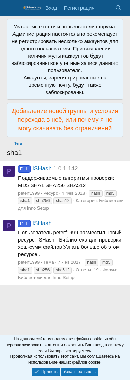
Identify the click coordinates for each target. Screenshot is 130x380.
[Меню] (13, 8)
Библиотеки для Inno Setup (46, 277)
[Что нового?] (104, 7)
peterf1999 (29, 193)
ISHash (35, 168)
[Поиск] (118, 7)
